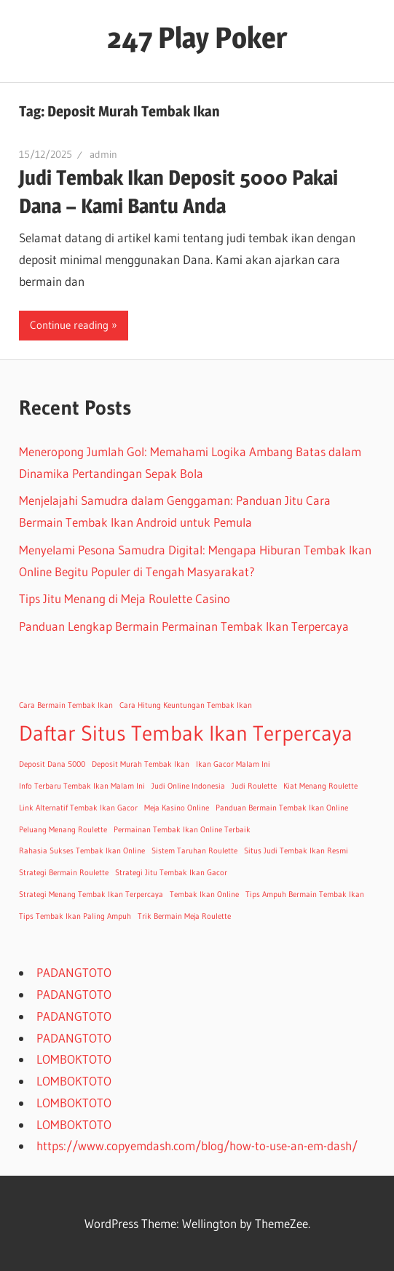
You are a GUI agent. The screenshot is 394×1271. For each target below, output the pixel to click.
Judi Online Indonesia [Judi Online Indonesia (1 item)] (188, 786)
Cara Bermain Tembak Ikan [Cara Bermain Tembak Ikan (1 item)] (66, 705)
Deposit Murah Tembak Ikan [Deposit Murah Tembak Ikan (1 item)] (140, 764)
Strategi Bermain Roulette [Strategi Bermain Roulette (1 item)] (64, 872)
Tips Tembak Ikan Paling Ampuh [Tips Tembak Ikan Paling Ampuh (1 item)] (75, 916)
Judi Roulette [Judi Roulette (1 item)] (254, 786)
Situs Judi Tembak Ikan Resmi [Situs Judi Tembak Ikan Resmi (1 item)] (296, 851)
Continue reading (69, 325)
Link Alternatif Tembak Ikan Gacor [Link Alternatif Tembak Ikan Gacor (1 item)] (78, 808)
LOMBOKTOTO (73, 1059)
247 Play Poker (197, 37)
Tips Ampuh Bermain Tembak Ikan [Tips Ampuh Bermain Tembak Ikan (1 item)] (304, 894)
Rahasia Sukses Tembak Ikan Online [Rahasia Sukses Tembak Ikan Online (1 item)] (82, 851)
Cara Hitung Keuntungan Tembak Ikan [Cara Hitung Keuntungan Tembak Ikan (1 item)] (185, 705)
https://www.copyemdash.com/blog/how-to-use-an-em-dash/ (197, 1145)
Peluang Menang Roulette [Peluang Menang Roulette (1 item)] (63, 829)
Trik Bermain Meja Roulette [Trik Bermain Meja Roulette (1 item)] (184, 916)
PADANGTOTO (73, 972)
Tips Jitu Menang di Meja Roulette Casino (124, 598)
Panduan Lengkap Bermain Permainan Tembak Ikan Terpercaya (184, 626)
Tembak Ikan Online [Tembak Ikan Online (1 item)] (204, 894)
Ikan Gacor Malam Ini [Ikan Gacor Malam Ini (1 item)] (233, 764)
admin (103, 154)
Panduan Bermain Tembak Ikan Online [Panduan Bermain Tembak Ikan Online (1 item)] (282, 808)
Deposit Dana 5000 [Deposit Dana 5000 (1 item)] (52, 764)
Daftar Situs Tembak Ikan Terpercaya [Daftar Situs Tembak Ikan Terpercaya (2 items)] (185, 733)
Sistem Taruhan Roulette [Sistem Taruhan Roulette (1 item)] (194, 851)
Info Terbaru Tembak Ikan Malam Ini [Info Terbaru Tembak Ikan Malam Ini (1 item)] (82, 786)
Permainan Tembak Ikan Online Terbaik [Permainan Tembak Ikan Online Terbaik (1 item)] (182, 829)
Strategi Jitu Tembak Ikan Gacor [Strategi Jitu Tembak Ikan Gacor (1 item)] (171, 872)
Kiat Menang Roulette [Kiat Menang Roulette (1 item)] (320, 786)
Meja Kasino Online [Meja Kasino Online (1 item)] (176, 808)
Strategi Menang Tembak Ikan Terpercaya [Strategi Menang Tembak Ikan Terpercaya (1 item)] (91, 894)
